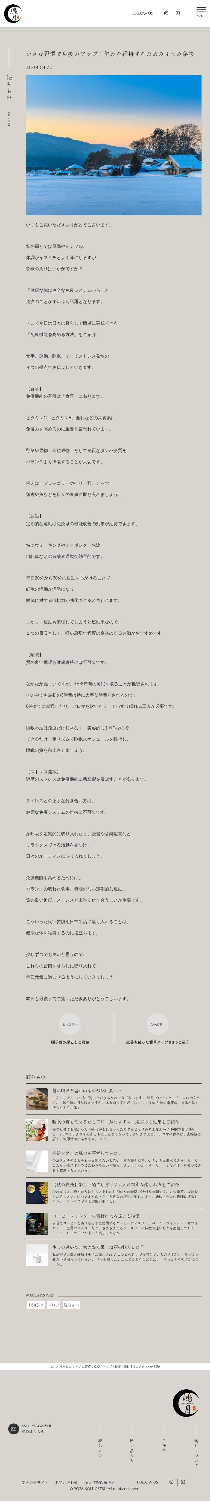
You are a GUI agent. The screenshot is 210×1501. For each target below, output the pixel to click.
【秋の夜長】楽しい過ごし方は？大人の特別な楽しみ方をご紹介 (115, 1184)
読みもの (71, 1304)
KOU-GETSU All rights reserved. (112, 1488)
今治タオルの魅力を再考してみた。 (87, 1153)
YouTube (178, 13)
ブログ (53, 1304)
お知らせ (35, 1304)
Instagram (166, 13)
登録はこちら (36, 1428)
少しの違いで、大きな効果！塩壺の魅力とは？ (98, 1247)
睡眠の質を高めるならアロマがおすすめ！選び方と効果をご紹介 (115, 1121)
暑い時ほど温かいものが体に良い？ (87, 1090)
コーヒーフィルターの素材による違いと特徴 (96, 1215)
